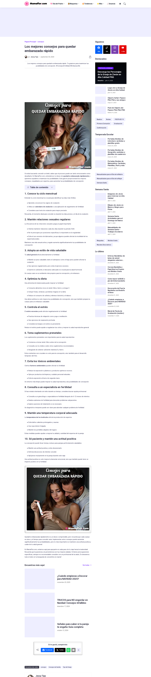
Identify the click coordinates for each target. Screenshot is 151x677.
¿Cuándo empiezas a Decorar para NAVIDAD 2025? (72, 577)
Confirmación (101, 128)
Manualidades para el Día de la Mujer (109, 178)
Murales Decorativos (104, 245)
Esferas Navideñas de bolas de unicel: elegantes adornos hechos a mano (116, 258)
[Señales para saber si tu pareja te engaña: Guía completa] (40, 627)
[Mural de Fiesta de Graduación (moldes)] (100, 313)
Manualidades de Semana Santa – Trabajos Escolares (115, 229)
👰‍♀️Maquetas (73, 4)
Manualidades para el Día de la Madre (110, 174)
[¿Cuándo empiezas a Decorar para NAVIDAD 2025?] (40, 579)
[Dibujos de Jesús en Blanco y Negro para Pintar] (100, 208)
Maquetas (100, 240)
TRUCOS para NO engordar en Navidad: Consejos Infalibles (72, 601)
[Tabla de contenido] (40, 187)
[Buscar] (124, 4)
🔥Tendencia (87, 4)
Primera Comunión (103, 123)
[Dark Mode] (120, 4)
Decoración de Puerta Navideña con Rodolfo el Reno (116, 290)
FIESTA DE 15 (119, 119)
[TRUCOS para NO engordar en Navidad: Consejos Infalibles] (40, 603)
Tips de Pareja (67, 667)
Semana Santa (102, 183)
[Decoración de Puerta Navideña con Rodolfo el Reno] (100, 291)
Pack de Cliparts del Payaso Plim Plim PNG (116, 109)
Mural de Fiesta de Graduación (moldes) (116, 312)
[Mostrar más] (78, 650)
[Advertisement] (75, 22)
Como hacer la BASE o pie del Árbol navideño (116, 280)
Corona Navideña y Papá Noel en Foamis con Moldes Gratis (116, 269)
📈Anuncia (111, 4)
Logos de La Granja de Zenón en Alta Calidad (116, 89)
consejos (41, 42)
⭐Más (99, 4)
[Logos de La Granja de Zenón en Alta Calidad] (100, 90)
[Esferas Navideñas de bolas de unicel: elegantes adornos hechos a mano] (100, 258)
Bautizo (99, 119)
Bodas (108, 119)
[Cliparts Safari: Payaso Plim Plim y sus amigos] (100, 100)
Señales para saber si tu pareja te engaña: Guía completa (73, 625)
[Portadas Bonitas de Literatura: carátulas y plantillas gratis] (100, 141)
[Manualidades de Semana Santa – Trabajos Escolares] (100, 230)
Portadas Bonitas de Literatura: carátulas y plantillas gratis (116, 141)
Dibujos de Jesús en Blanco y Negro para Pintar (115, 207)
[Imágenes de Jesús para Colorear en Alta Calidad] (100, 196)
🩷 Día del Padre (56, 4)
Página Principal (30, 42)
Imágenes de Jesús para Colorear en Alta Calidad (116, 196)
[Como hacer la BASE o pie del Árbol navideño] (100, 281)
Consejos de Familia (55, 667)
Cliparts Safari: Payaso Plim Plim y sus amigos (117, 99)
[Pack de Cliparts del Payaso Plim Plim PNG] (100, 110)
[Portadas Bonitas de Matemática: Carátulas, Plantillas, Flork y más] (100, 164)
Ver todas (86, 565)
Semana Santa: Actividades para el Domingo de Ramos (115, 218)
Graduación (118, 123)
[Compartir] (89, 57)
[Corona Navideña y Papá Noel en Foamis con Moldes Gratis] (100, 270)
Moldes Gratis (113, 240)
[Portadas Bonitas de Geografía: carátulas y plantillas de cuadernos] (100, 153)
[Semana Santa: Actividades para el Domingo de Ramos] (100, 219)
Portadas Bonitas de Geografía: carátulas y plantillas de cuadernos (117, 152)
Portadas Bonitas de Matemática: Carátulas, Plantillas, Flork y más (117, 163)
